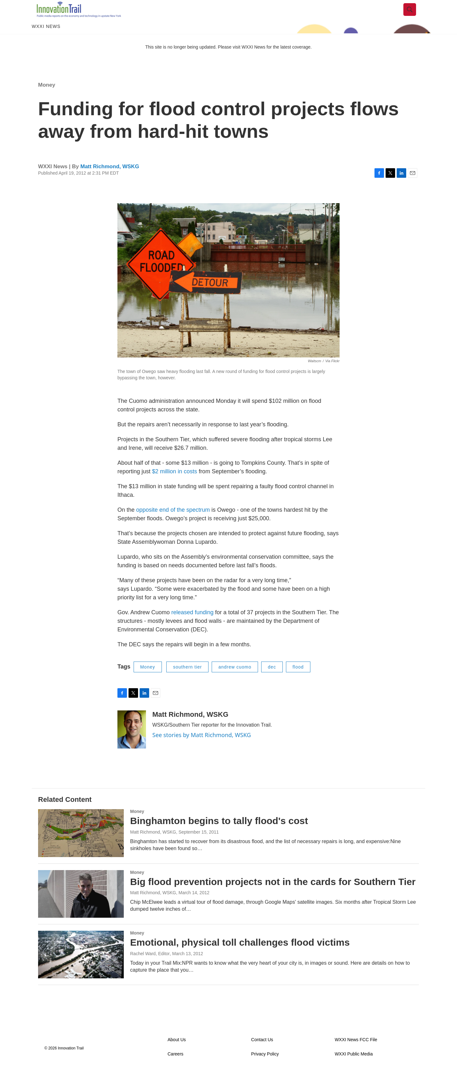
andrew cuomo (234, 681)
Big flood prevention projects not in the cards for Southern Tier (273, 896)
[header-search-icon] (414, 16)
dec (272, 681)
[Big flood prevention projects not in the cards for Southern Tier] (81, 908)
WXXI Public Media (354, 1068)
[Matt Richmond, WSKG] (131, 744)
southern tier (187, 681)
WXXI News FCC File (356, 1054)
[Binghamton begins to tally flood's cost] (81, 847)
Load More (228, 1012)
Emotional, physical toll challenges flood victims (240, 956)
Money (46, 99)
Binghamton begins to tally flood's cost (219, 835)
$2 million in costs (174, 486)
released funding (192, 626)
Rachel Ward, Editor (150, 967)
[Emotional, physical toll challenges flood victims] (81, 969)
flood (298, 681)
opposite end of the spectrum (173, 524)
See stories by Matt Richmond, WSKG (201, 749)
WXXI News (46, 40)
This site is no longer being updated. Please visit (193, 61)
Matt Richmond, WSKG (109, 181)
